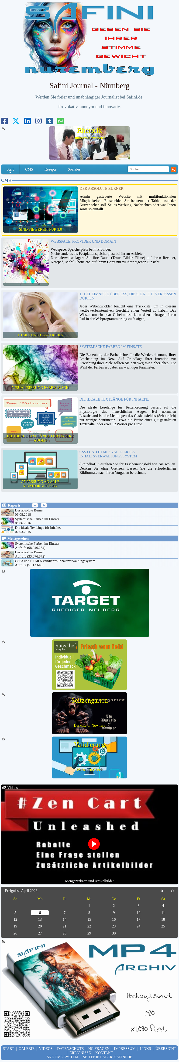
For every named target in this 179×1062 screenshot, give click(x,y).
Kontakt (104, 1053)
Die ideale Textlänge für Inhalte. (114, 399)
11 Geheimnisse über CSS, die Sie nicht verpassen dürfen (127, 296)
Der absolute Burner (102, 188)
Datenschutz (70, 1049)
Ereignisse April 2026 (21, 891)
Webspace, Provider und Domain (83, 241)
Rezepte (51, 169)
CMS (29, 169)
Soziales (74, 169)
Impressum (124, 1049)
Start (10, 170)
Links (145, 1049)
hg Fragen (99, 1049)
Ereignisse (80, 1053)
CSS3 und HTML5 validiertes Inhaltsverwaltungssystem (108, 454)
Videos (46, 1049)
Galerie (26, 1049)
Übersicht (165, 1049)
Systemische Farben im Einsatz (110, 347)
